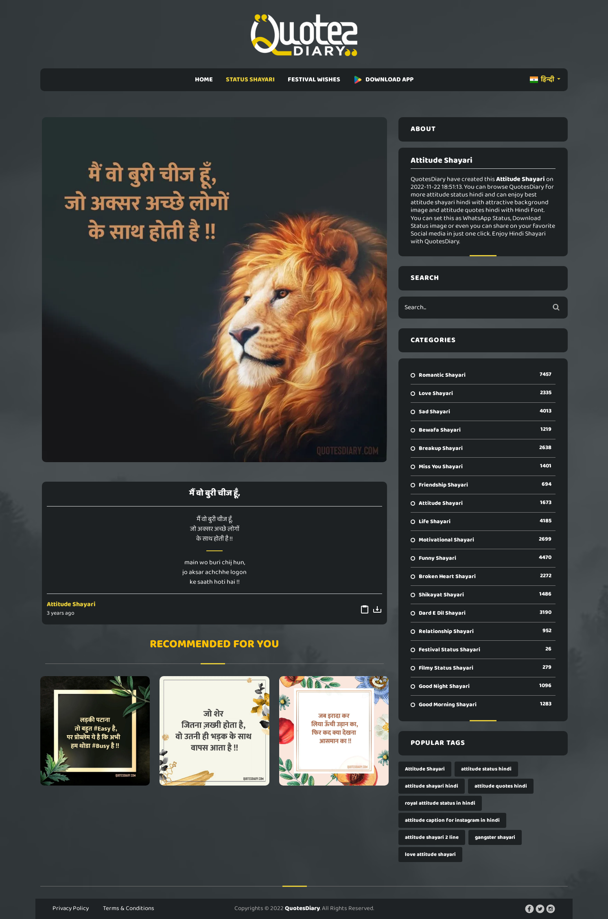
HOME (204, 79)
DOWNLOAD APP (383, 79)
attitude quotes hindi (501, 786)
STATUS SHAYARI (250, 79)
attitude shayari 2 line (432, 837)
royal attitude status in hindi (440, 803)
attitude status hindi (486, 769)
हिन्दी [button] (543, 79)
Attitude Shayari (71, 604)
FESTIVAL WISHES (314, 79)
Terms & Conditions (128, 908)
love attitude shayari (430, 854)
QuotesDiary (302, 908)
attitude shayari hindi (431, 786)
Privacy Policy (70, 908)
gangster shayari (495, 837)
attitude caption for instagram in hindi (452, 820)
